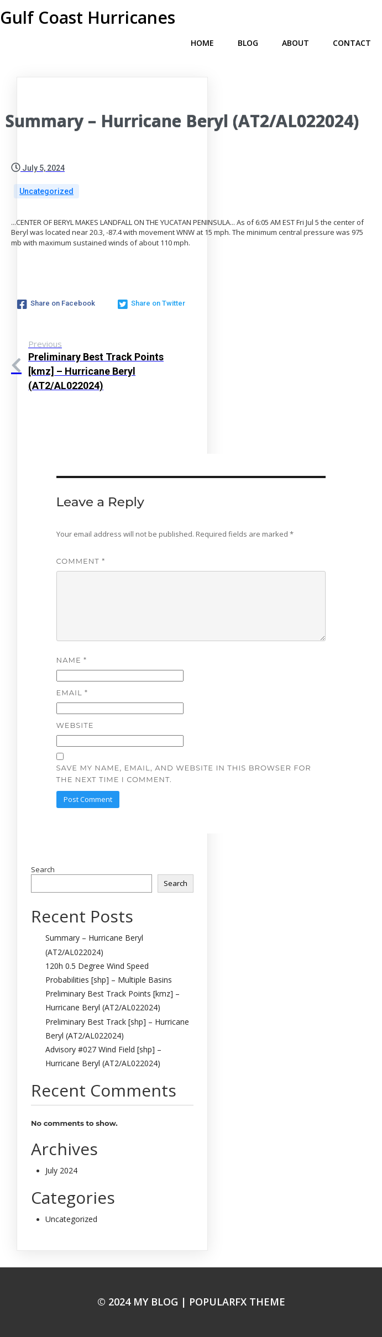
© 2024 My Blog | (143, 1301)
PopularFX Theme (237, 1301)
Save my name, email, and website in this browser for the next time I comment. (183, 773)
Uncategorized (46, 191)
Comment (81, 561)
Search (43, 869)
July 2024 (61, 1170)
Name (71, 660)
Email (72, 692)
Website (75, 725)
